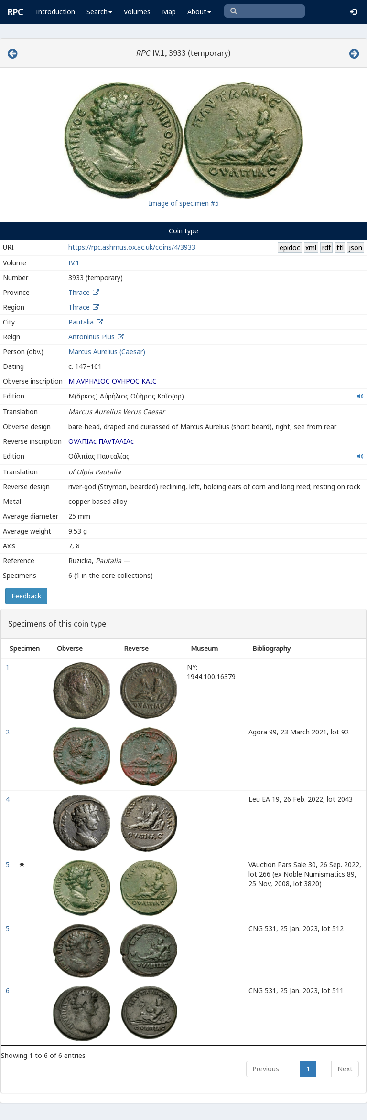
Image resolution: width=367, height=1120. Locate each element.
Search (99, 11)
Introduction (55, 11)
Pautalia (81, 321)
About (199, 11)
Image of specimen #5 (184, 203)
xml (310, 247)
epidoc (290, 247)
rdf (326, 247)
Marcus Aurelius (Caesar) (106, 351)
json (355, 247)
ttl (340, 247)
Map (169, 11)
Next (345, 1068)
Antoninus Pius (91, 336)
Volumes (137, 11)
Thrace (79, 292)
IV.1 (73, 262)
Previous (265, 1068)
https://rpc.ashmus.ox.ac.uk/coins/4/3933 (131, 246)
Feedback (26, 595)
